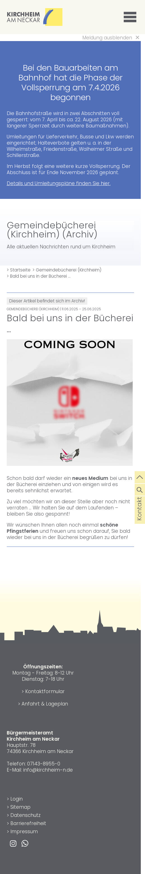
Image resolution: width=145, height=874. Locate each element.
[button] (131, 17)
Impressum (24, 831)
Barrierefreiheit (28, 823)
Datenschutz (25, 815)
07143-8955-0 (43, 763)
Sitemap (20, 807)
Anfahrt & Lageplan (45, 703)
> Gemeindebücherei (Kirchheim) (66, 270)
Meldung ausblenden (107, 37)
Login (16, 799)
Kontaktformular (45, 691)
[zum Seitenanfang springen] (140, 476)
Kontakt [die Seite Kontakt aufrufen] (139, 517)
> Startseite (19, 270)
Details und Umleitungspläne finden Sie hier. (59, 183)
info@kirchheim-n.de (48, 770)
